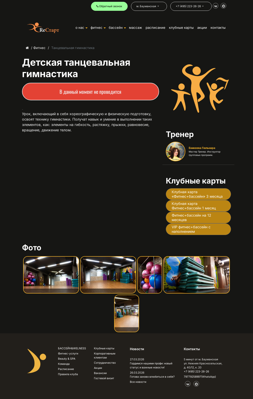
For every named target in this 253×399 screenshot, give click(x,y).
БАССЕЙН (117, 27)
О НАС (81, 27)
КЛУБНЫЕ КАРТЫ (181, 27)
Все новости (138, 381)
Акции (98, 368)
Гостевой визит (104, 378)
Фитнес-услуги (68, 353)
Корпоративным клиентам (104, 355)
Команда (64, 363)
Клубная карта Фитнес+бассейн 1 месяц (194, 205)
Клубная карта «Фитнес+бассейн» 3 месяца (197, 194)
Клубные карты (104, 348)
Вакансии (100, 373)
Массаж (135, 27)
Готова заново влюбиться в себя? (152, 376)
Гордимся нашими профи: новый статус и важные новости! (151, 365)
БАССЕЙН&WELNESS (72, 348)
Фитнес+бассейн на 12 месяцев (191, 217)
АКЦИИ (202, 27)
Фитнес (39, 48)
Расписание (66, 369)
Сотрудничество (105, 362)
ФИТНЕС (98, 27)
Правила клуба (68, 374)
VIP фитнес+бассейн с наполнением (191, 229)
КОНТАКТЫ (218, 27)
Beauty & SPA (66, 358)
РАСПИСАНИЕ (155, 27)
